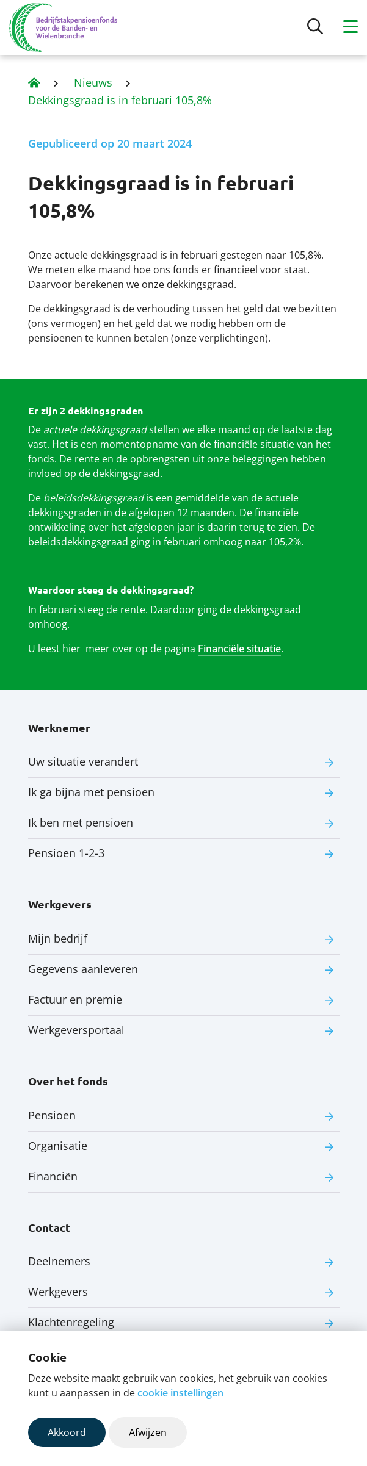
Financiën (53, 1176)
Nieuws (93, 82)
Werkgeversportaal (76, 1029)
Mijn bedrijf (57, 938)
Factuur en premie (75, 999)
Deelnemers (59, 1261)
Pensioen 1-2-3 (66, 853)
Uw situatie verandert (83, 761)
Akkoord (67, 1432)
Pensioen (52, 1115)
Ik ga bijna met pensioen (91, 792)
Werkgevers (58, 1291)
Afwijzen (148, 1432)
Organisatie (57, 1145)
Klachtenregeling (71, 1322)
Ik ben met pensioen (80, 822)
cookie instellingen (180, 1393)
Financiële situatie (239, 648)
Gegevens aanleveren (83, 968)
